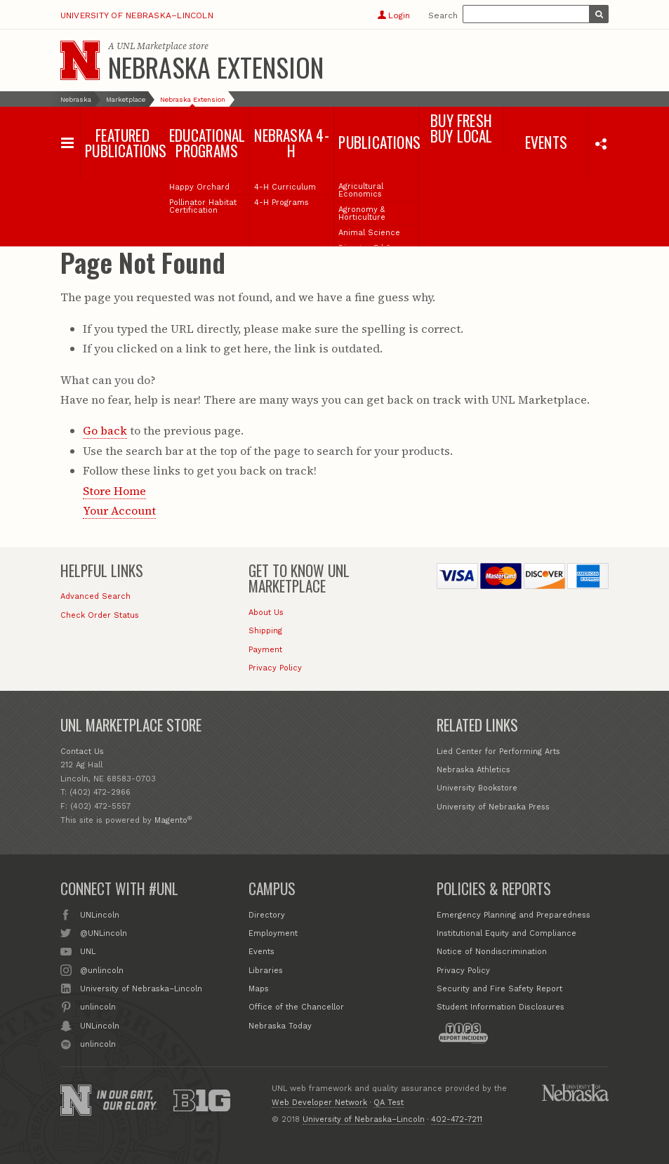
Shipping (265, 630)
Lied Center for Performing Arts (498, 751)
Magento (170, 820)
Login (393, 15)
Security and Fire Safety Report (499, 988)
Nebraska (75, 99)
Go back (105, 430)
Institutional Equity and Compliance (506, 933)
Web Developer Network (319, 1102)
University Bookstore (477, 788)
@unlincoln (102, 969)
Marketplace (125, 99)
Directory (267, 915)
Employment (273, 933)
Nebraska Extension (216, 66)
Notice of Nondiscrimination (492, 951)
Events (261, 951)
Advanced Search (95, 596)
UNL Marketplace (152, 46)
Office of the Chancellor (296, 1007)
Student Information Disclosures (500, 1007)
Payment (265, 649)
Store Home (114, 490)
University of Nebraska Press (493, 807)
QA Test (388, 1102)
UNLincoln (99, 914)
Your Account (119, 510)
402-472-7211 (456, 1119)
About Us (266, 612)
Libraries (266, 970)
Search (443, 15)
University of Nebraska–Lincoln (136, 15)
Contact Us (82, 751)
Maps (259, 988)
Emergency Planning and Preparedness (513, 915)
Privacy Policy (275, 668)
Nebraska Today (280, 1026)
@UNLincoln (103, 932)
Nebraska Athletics (473, 769)
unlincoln (98, 1006)
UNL (87, 950)
